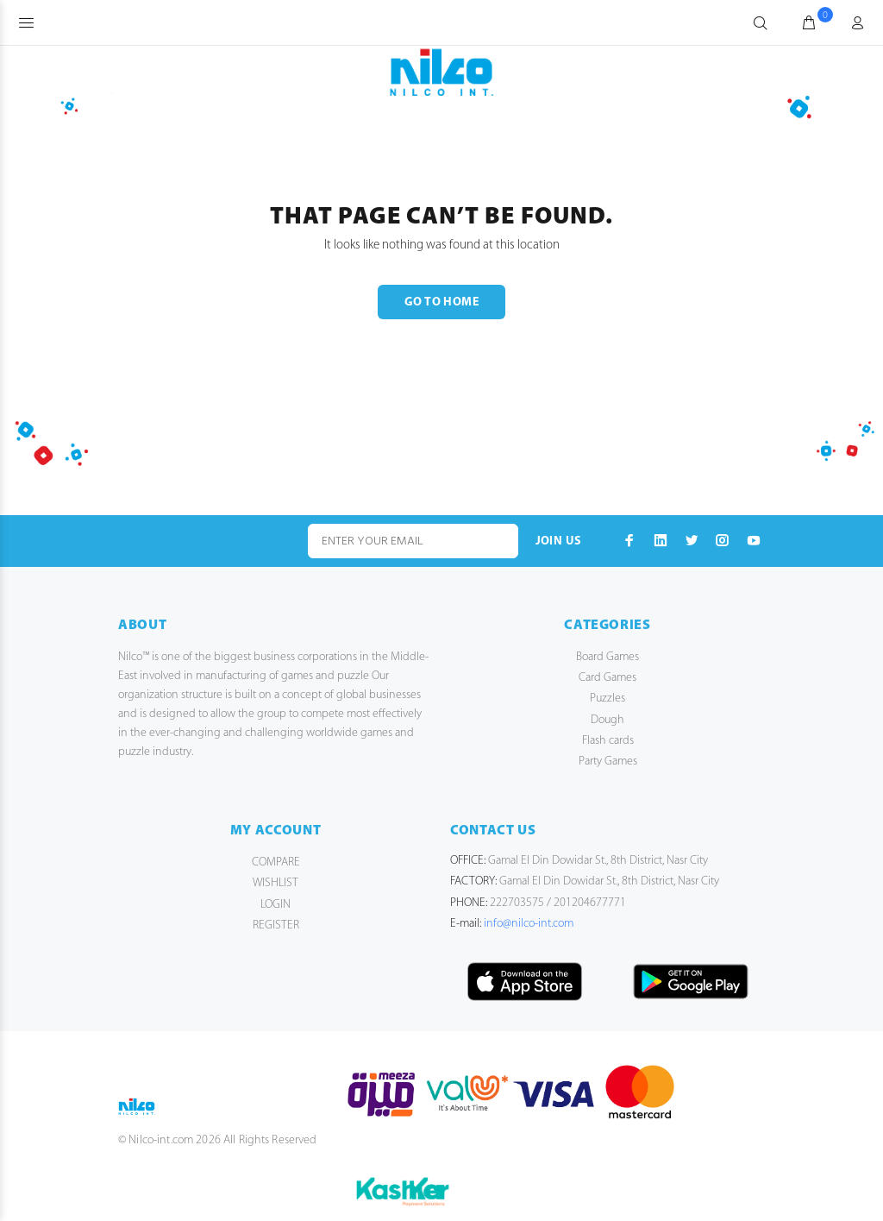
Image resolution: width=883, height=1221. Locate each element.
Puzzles (607, 698)
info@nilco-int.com (528, 923)
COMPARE (276, 862)
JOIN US (558, 541)
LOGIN (275, 904)
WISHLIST (275, 883)
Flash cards (608, 740)
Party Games (608, 761)
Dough (607, 720)
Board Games (607, 657)
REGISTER (276, 925)
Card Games (607, 677)
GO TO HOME (441, 302)
